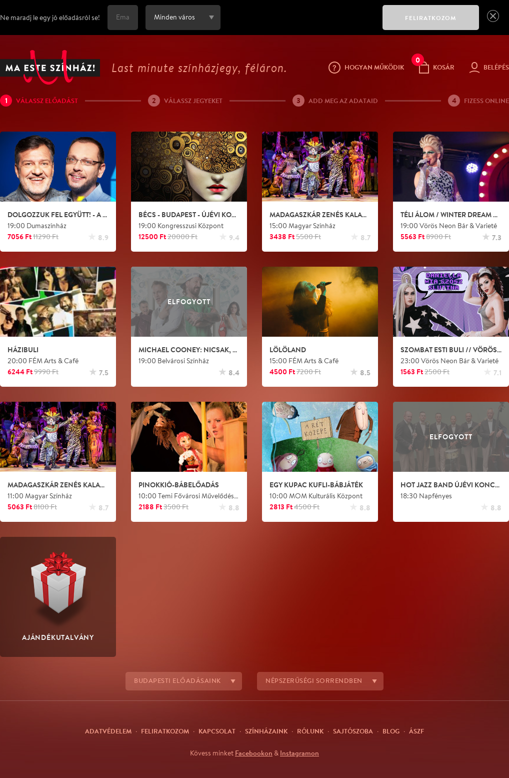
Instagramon (299, 753)
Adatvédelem (108, 730)
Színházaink (266, 730)
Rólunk (310, 730)
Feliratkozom (165, 730)
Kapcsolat (217, 730)
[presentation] (299, 24)
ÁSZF (416, 730)
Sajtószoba (353, 730)
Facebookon (253, 753)
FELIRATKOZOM (430, 18)
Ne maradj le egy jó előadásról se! (50, 17)
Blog (391, 730)
